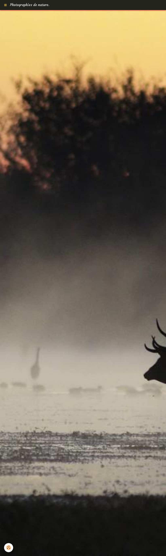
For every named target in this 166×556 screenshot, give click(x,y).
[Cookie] (8, 547)
